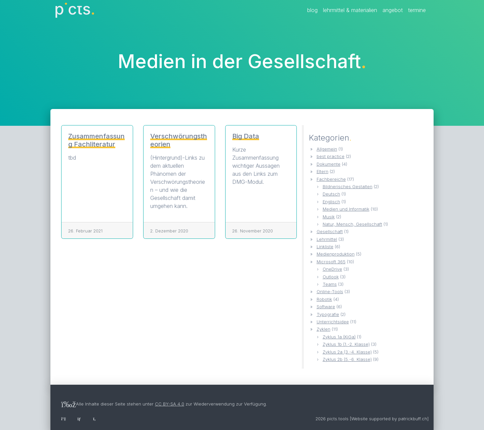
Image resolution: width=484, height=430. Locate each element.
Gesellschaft (330, 231)
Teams (330, 284)
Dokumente (328, 164)
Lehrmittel (327, 239)
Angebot (392, 10)
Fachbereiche (331, 179)
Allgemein (327, 149)
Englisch (331, 201)
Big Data (245, 136)
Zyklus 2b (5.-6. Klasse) (347, 359)
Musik (329, 216)
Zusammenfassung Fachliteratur (96, 140)
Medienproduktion (336, 254)
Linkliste (325, 246)
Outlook (331, 276)
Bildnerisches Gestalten (347, 186)
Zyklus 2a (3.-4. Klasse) (347, 352)
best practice (331, 156)
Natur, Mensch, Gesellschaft (352, 224)
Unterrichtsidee (333, 321)
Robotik (324, 299)
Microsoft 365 (331, 261)
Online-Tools (330, 291)
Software (326, 306)
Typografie (328, 314)
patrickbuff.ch (412, 418)
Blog (312, 10)
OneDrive (332, 269)
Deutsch (331, 194)
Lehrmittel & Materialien (350, 10)
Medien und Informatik (346, 209)
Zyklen (323, 329)
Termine (417, 10)
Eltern (322, 171)
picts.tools (338, 418)
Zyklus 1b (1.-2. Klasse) (346, 344)
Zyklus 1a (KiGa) (339, 336)
